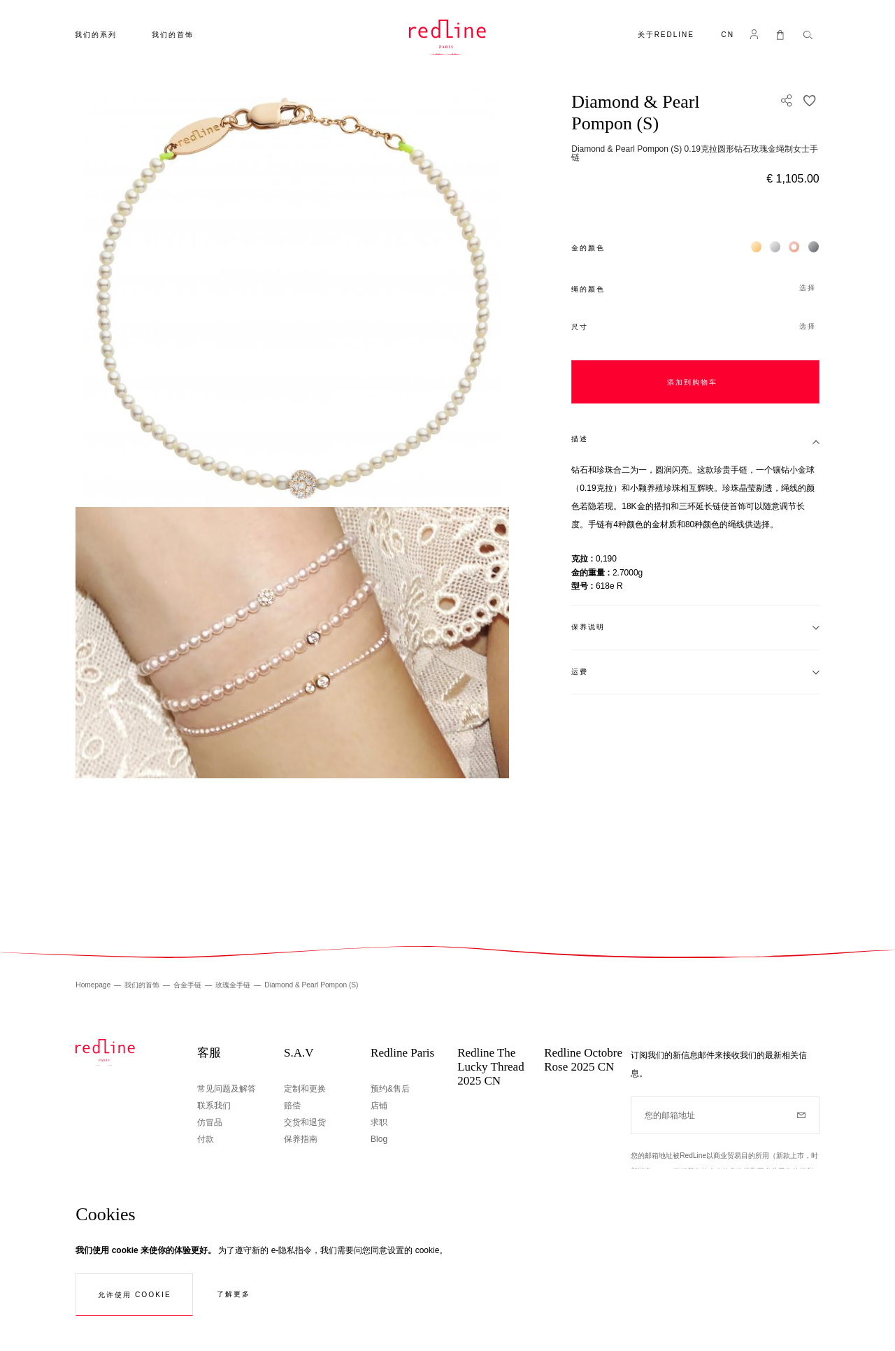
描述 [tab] (579, 439)
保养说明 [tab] (588, 627)
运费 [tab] (579, 672)
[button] (727, 36)
